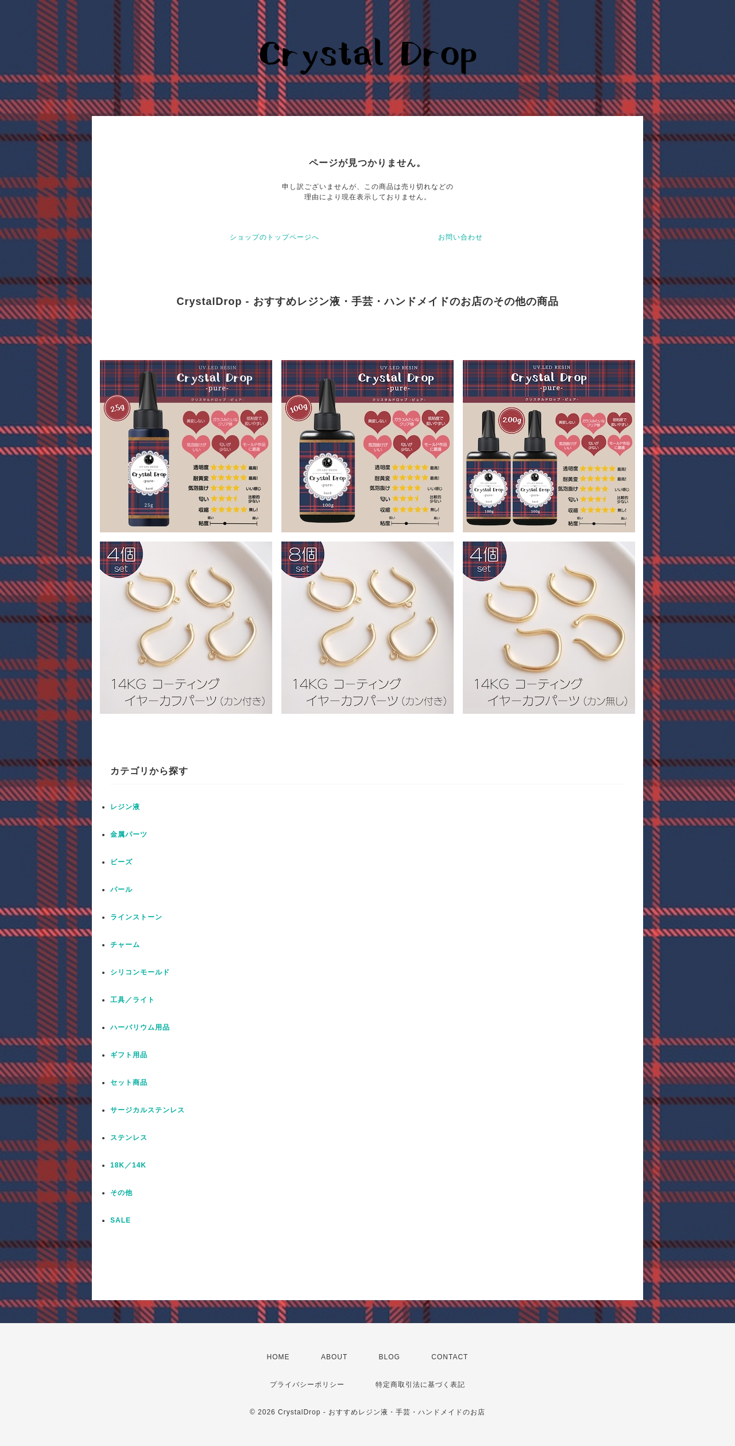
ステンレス (129, 1138)
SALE (120, 1220)
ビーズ (121, 862)
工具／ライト (132, 1000)
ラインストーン (136, 917)
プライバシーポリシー (307, 1385)
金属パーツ (129, 834)
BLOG (389, 1357)
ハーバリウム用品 (140, 1027)
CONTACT (449, 1357)
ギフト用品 (129, 1055)
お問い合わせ (460, 237)
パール (121, 890)
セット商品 (129, 1082)
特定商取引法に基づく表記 (420, 1385)
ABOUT (334, 1357)
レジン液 (125, 807)
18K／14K (128, 1165)
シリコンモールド (140, 972)
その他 (121, 1193)
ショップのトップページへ (274, 237)
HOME (278, 1357)
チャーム (125, 945)
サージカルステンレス (147, 1110)
